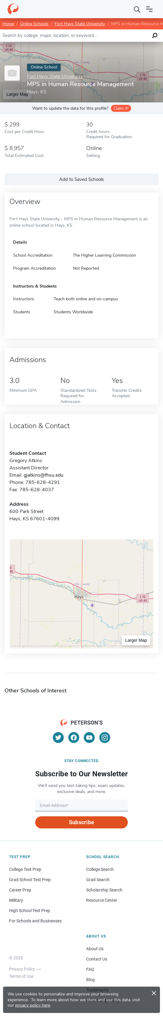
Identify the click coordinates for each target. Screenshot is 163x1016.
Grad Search (98, 879)
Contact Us (96, 959)
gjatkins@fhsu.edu (43, 475)
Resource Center (101, 900)
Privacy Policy (22, 969)
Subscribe (81, 822)
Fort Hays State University (80, 24)
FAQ (90, 969)
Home (8, 24)
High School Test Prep (29, 910)
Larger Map (136, 640)
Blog (90, 979)
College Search (100, 869)
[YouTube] (89, 737)
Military (16, 900)
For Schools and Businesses (35, 920)
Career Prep (20, 890)
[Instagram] (104, 737)
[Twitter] (58, 737)
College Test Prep (25, 869)
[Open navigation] (149, 9)
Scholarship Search (104, 890)
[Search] (137, 9)
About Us (95, 948)
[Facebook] (73, 737)
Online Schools (34, 24)
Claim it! (121, 108)
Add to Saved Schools (81, 179)
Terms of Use (21, 976)
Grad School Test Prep (30, 879)
